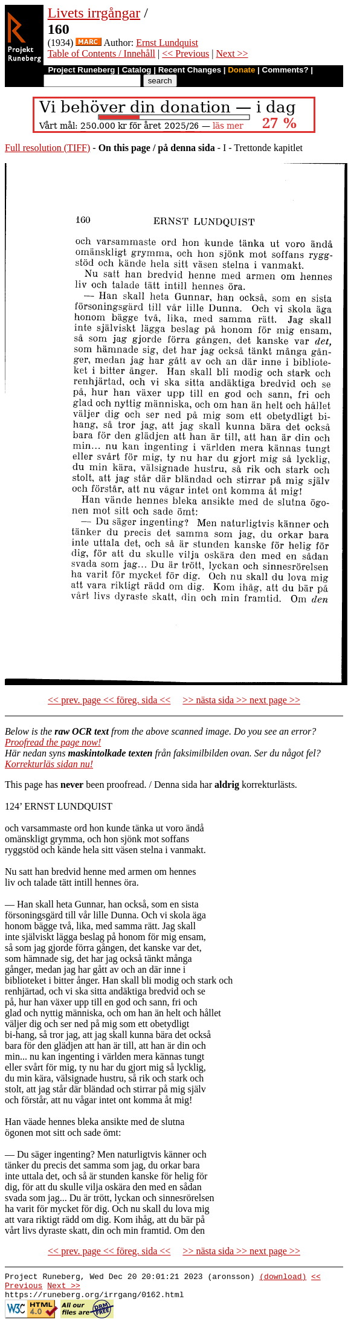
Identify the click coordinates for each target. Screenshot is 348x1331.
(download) (282, 1277)
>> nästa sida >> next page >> (241, 700)
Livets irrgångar (94, 13)
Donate (241, 69)
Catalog (137, 69)
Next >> (232, 53)
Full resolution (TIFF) (47, 148)
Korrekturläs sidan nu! (49, 764)
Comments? (285, 69)
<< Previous (185, 53)
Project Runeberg (81, 69)
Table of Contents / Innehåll (101, 53)
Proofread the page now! (53, 742)
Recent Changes (189, 69)
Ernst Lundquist (167, 42)
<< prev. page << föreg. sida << (109, 700)
